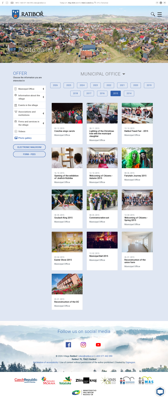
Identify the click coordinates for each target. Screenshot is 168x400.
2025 (68, 85)
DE (164, 2)
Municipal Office (24, 88)
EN (161, 2)
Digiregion (130, 362)
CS (157, 2)
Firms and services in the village (26, 123)
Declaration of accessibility (45, 362)
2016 (102, 93)
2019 (149, 85)
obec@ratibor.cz (86, 356)
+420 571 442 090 (103, 356)
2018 (75, 93)
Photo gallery (23, 138)
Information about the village (27, 97)
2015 (115, 93)
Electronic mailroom (29, 147)
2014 (129, 93)
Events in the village (26, 105)
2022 (109, 85)
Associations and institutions (25, 113)
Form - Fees (29, 154)
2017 (88, 93)
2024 (82, 85)
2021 (122, 85)
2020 (135, 85)
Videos (19, 131)
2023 (95, 85)
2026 (55, 85)
